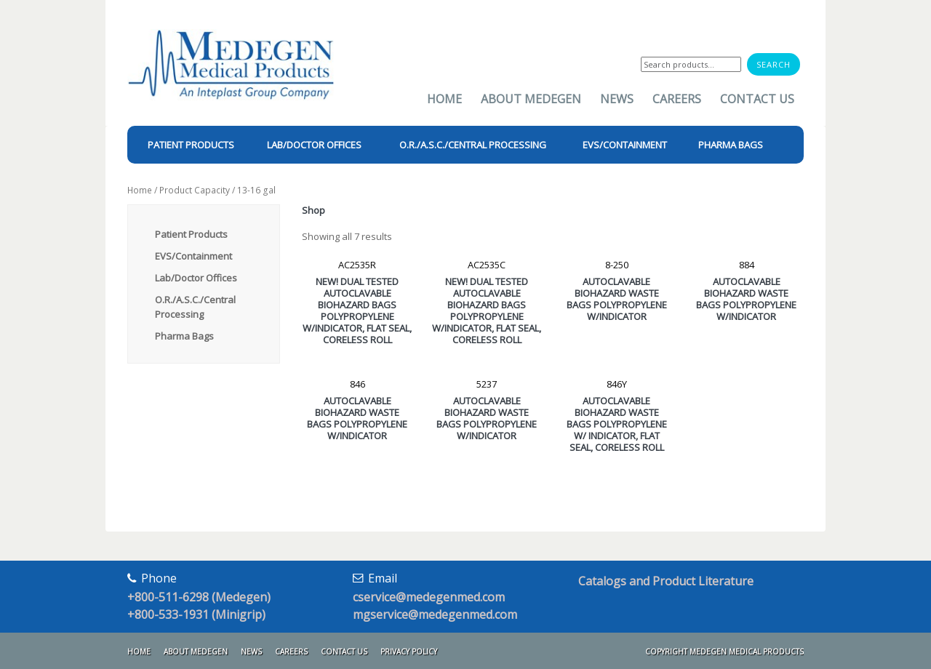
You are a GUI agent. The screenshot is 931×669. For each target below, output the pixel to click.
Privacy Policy (408, 651)
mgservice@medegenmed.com (435, 614)
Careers (676, 99)
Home (444, 99)
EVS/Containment (193, 256)
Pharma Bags (184, 335)
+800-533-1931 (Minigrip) (196, 614)
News (617, 99)
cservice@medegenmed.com (429, 597)
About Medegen (531, 99)
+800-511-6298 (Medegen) (199, 597)
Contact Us (757, 99)
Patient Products (191, 234)
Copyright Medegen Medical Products (724, 651)
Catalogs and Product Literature (666, 581)
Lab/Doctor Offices (196, 277)
